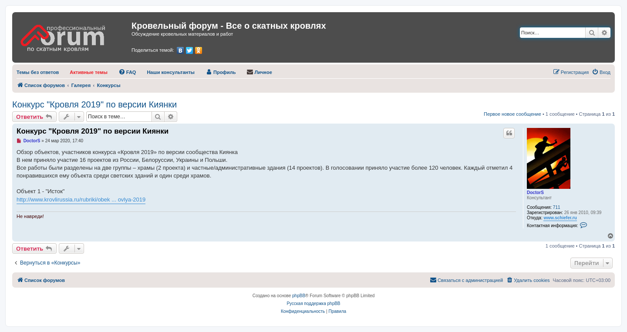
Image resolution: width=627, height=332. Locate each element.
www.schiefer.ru (559, 217)
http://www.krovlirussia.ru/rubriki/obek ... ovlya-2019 (81, 199)
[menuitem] (38, 72)
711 (556, 207)
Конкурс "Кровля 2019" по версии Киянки (94, 104)
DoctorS (535, 192)
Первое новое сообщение (512, 114)
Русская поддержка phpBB (313, 303)
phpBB (298, 295)
